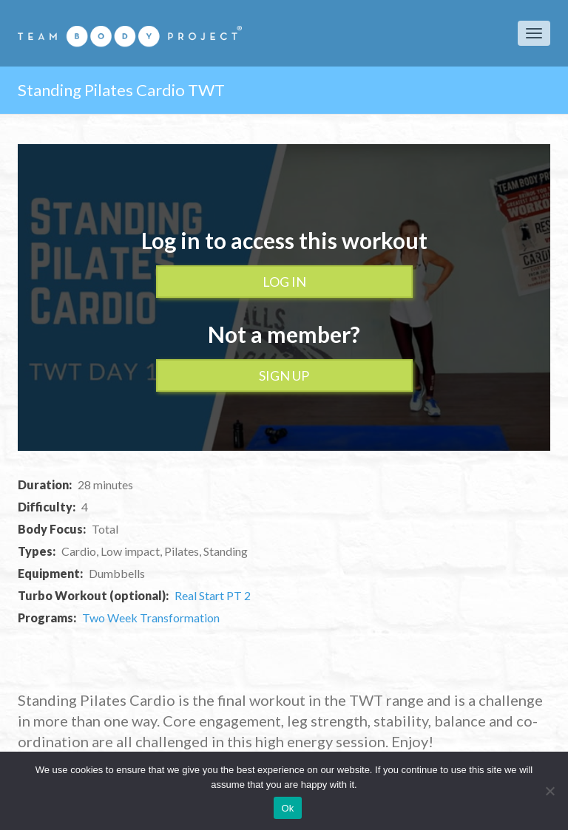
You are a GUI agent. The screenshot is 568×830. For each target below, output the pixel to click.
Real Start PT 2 (213, 595)
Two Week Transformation (151, 617)
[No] (549, 790)
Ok (287, 808)
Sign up (284, 375)
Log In (284, 281)
